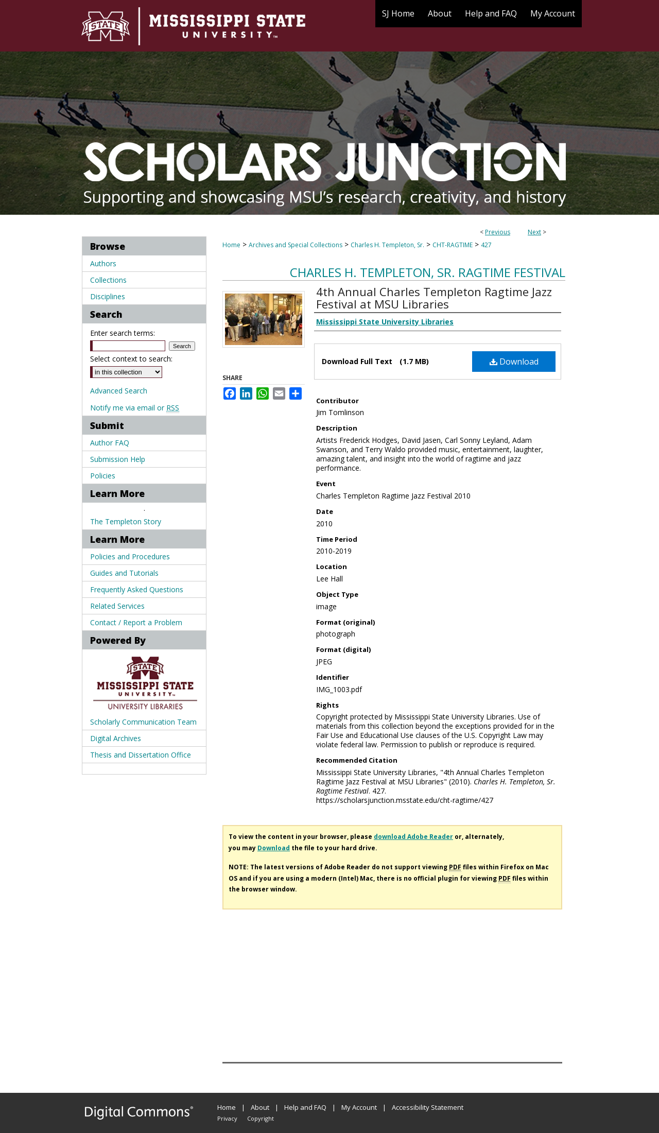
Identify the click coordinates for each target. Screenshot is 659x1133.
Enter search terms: (122, 333)
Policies (102, 475)
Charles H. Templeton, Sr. (387, 245)
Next (534, 232)
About (260, 1107)
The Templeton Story (125, 521)
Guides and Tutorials (124, 573)
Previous (497, 232)
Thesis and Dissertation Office (140, 755)
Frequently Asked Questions (136, 589)
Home (231, 245)
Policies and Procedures (130, 556)
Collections (108, 280)
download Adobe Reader (413, 836)
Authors (103, 263)
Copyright (260, 1118)
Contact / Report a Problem (136, 622)
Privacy (227, 1118)
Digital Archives (115, 738)
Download (514, 361)
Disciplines (107, 296)
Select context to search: (131, 359)
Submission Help (117, 459)
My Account (359, 1107)
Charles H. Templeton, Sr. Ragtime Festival (427, 272)
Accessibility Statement (427, 1107)
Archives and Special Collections (295, 245)
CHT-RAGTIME (452, 245)
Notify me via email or (134, 408)
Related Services (117, 606)
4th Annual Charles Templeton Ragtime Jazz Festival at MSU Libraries (434, 298)
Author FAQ (109, 443)
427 (486, 245)
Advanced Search (118, 391)
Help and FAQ (305, 1107)
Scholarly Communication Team (143, 722)
